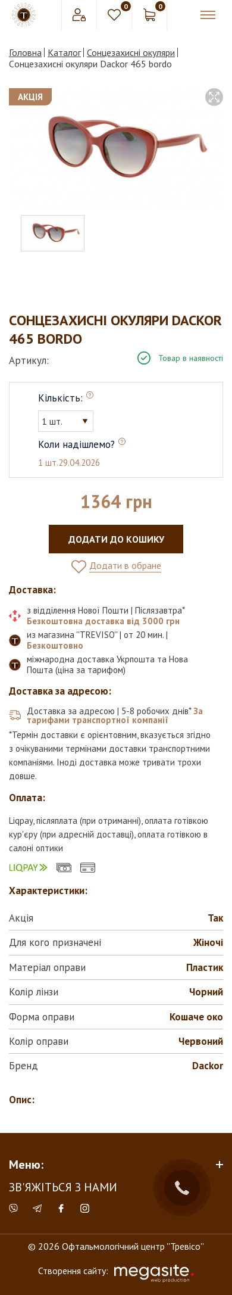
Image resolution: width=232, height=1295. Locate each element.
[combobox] (65, 421)
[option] (116, 148)
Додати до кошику (116, 539)
